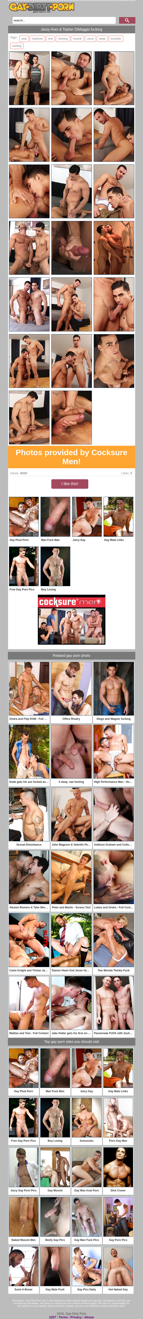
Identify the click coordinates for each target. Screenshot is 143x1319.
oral (50, 38)
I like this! (69, 484)
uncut (90, 38)
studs (102, 38)
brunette (116, 38)
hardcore (37, 38)
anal (24, 38)
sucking (17, 45)
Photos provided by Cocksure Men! (71, 457)
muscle (77, 38)
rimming (63, 38)
